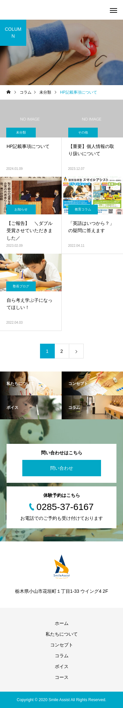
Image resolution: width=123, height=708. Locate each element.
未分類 (21, 132)
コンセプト (61, 644)
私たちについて (62, 634)
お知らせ (21, 209)
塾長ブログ (21, 286)
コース (62, 677)
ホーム (62, 623)
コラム (62, 655)
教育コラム (83, 209)
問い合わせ (61, 468)
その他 (83, 132)
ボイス (62, 666)
